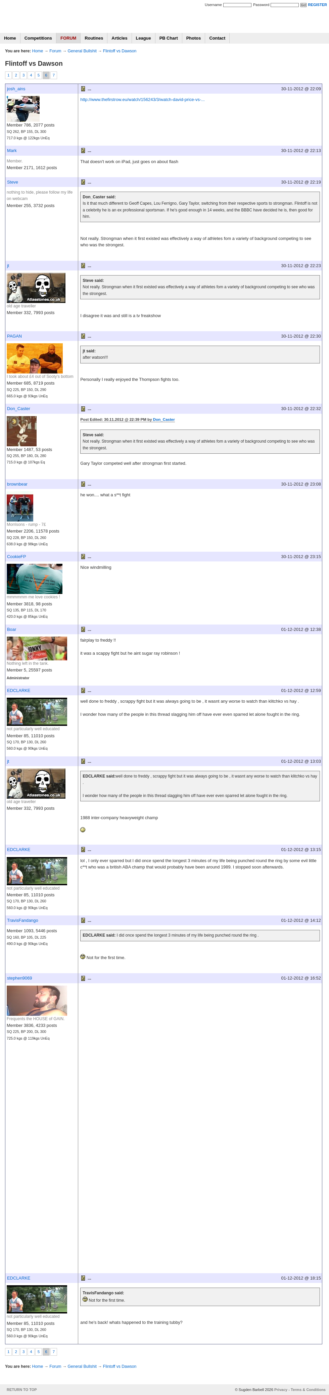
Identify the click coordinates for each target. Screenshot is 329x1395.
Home (10, 38)
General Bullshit (82, 51)
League (143, 38)
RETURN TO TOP (22, 1390)
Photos (193, 38)
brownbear (17, 484)
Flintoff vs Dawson (120, 51)
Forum (55, 51)
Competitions (38, 38)
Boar (11, 629)
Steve (12, 182)
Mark (12, 150)
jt (8, 265)
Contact (217, 38)
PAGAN (14, 336)
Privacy (280, 1390)
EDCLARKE (18, 690)
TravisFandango (22, 920)
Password (261, 5)
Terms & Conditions (308, 1390)
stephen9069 (19, 978)
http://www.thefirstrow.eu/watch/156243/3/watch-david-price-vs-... (142, 99)
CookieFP (16, 556)
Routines (94, 38)
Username (213, 5)
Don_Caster (18, 408)
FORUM (68, 38)
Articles (119, 38)
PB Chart (168, 38)
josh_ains (16, 88)
